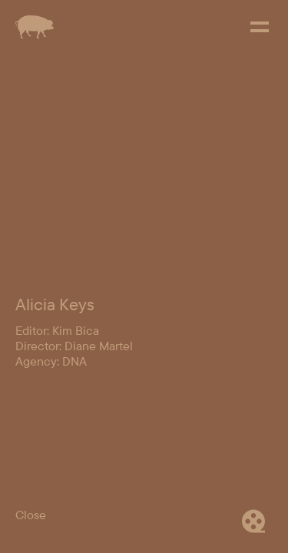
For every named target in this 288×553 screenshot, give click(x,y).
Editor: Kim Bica (57, 469)
